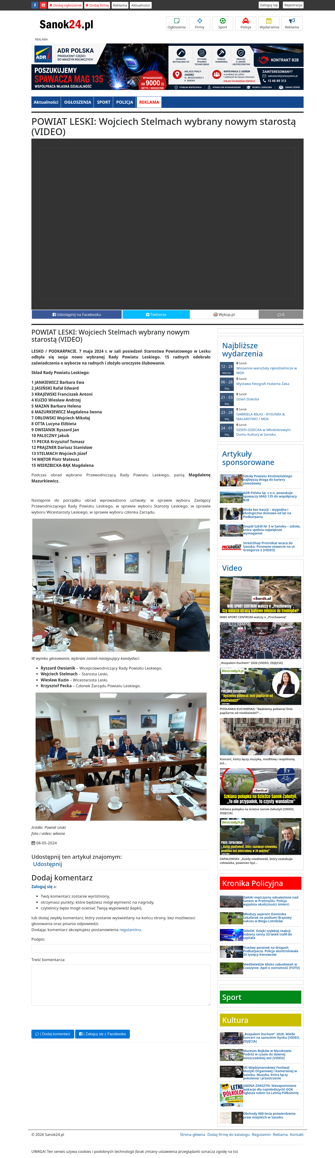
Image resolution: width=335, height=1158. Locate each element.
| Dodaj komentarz (52, 1034)
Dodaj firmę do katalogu (228, 1134)
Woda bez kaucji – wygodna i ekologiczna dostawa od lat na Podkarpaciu (267, 513)
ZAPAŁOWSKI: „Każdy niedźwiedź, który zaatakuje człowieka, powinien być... (256, 861)
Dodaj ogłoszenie (65, 5)
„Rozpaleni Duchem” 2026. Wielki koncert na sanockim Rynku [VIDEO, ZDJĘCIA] (271, 1037)
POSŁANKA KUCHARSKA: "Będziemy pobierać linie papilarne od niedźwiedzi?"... (256, 711)
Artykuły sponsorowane (248, 458)
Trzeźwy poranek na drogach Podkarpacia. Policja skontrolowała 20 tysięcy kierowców (270, 951)
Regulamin (261, 1134)
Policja (246, 23)
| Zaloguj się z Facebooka (102, 1034)
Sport (223, 23)
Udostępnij (47, 864)
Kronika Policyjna (252, 883)
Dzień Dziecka (260, 396)
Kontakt (297, 1134)
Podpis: (38, 939)
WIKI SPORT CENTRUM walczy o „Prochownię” (253, 617)
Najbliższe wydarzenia (242, 349)
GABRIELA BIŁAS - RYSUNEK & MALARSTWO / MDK (260, 414)
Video (232, 568)
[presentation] (66, 1017)
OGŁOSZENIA (77, 102)
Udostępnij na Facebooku (77, 314)
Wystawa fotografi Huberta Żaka (260, 381)
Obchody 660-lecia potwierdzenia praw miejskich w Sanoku (269, 1115)
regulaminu (130, 929)
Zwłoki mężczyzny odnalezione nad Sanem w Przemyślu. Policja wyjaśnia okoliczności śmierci (270, 901)
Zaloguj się (269, 5)
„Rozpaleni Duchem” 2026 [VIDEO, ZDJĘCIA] (251, 663)
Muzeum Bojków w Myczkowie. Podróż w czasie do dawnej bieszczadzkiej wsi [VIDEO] (267, 1054)
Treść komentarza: (48, 959)
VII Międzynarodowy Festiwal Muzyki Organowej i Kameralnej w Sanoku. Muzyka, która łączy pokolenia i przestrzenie (270, 1072)
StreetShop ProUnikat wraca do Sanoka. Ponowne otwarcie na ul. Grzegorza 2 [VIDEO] (269, 546)
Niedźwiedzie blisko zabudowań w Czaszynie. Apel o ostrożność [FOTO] (271, 966)
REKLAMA (149, 102)
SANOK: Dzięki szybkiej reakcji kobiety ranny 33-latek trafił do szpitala (267, 934)
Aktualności (140, 5)
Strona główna (192, 1134)
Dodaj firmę (97, 5)
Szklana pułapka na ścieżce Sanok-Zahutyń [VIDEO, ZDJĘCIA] (257, 811)
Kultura (235, 1020)
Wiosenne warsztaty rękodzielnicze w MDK (260, 368)
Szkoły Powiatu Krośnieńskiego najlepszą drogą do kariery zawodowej (267, 479)
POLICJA (124, 102)
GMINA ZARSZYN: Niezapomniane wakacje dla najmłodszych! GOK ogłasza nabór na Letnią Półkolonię (270, 1089)
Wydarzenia (269, 23)
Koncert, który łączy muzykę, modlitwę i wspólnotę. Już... (257, 761)
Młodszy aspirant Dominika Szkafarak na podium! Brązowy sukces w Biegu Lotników (267, 917)
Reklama (120, 5)
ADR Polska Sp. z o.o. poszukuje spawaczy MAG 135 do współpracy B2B (270, 496)
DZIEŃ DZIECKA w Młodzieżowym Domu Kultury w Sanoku (260, 430)
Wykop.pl (224, 314)
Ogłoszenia (177, 23)
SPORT (104, 102)
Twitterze (156, 314)
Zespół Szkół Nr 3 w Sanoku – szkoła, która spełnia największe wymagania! (272, 530)
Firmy (200, 23)
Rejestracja (293, 5)
